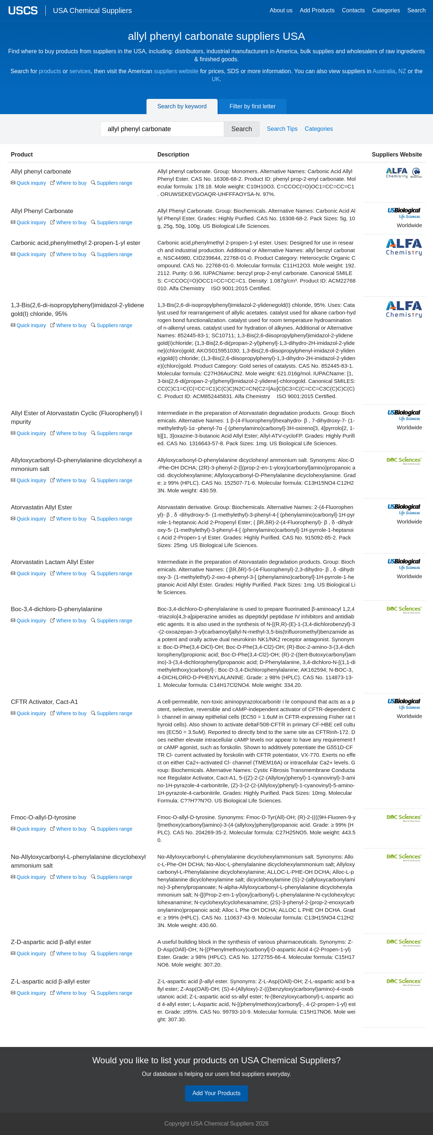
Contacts (353, 10)
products (50, 71)
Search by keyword (182, 106)
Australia (383, 71)
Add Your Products (217, 1093)
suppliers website (176, 71)
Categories (386, 10)
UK (216, 79)
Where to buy (68, 183)
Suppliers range (111, 183)
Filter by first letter (253, 106)
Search (416, 10)
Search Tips (282, 129)
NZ (402, 71)
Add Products (317, 10)
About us (281, 10)
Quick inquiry (28, 183)
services (80, 71)
